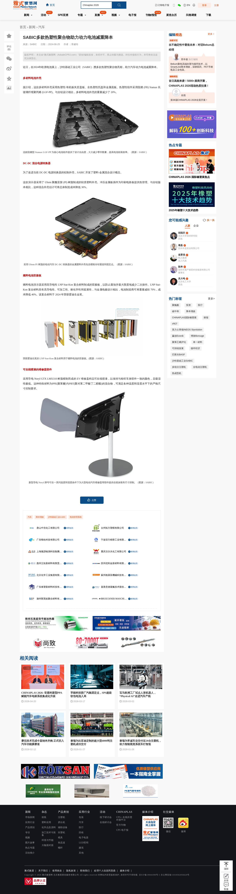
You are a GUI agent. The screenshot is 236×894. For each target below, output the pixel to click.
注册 (216, 5)
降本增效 (40, 517)
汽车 (41, 27)
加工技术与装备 (49, 833)
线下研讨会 (106, 817)
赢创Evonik (178, 336)
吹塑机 (61, 832)
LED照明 (83, 842)
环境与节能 (48, 840)
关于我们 (43, 870)
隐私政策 (71, 870)
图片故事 (30, 842)
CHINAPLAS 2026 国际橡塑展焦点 (189, 177)
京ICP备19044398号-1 (149, 875)
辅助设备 (63, 827)
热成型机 (176, 373)
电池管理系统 (76, 517)
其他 (81, 853)
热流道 (61, 842)
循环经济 (195, 348)
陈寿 (180, 266)
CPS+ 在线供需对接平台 (124, 818)
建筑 (81, 847)
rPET (174, 323)
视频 (27, 837)
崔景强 (181, 254)
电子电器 (83, 837)
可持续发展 (178, 348)
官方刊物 (121, 825)
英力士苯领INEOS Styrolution (187, 329)
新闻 (32, 27)
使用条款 (57, 870)
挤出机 (61, 822)
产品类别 (30, 827)
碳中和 (175, 311)
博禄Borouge (197, 336)
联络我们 (85, 870)
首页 (23, 27)
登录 (204, 5)
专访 (27, 832)
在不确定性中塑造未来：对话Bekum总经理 (191, 47)
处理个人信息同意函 (105, 870)
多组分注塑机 (179, 367)
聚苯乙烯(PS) (179, 342)
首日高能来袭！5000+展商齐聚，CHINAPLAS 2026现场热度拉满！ (189, 83)
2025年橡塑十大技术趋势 (183, 210)
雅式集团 (29, 870)
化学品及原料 (49, 827)
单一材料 (197, 342)
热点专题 (30, 847)
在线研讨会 (106, 822)
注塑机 (61, 817)
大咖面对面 (48, 845)
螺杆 (60, 847)
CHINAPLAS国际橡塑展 (184, 317)
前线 (44, 817)
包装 (81, 817)
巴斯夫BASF (178, 354)
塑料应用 (46, 822)
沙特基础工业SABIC (57, 517)
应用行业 (30, 822)
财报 (206, 317)
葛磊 (180, 245)
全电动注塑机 (200, 367)
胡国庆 (181, 232)
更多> (211, 298)
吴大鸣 (181, 278)
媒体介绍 (124, 870)
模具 (60, 837)
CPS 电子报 (122, 830)
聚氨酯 (175, 305)
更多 (211, 34)
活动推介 (30, 853)
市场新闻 (30, 817)
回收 (81, 832)
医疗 (200, 305)
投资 (188, 305)
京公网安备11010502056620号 (175, 875)
